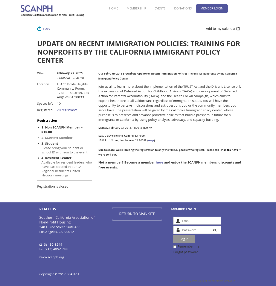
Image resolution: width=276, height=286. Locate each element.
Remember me (188, 246)
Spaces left (45, 103)
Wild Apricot (199, 281)
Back (46, 29)
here (159, 162)
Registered (45, 110)
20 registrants (67, 110)
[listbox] (223, 28)
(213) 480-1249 (229, 150)
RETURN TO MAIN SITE (137, 213)
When (41, 73)
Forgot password (185, 252)
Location (43, 84)
